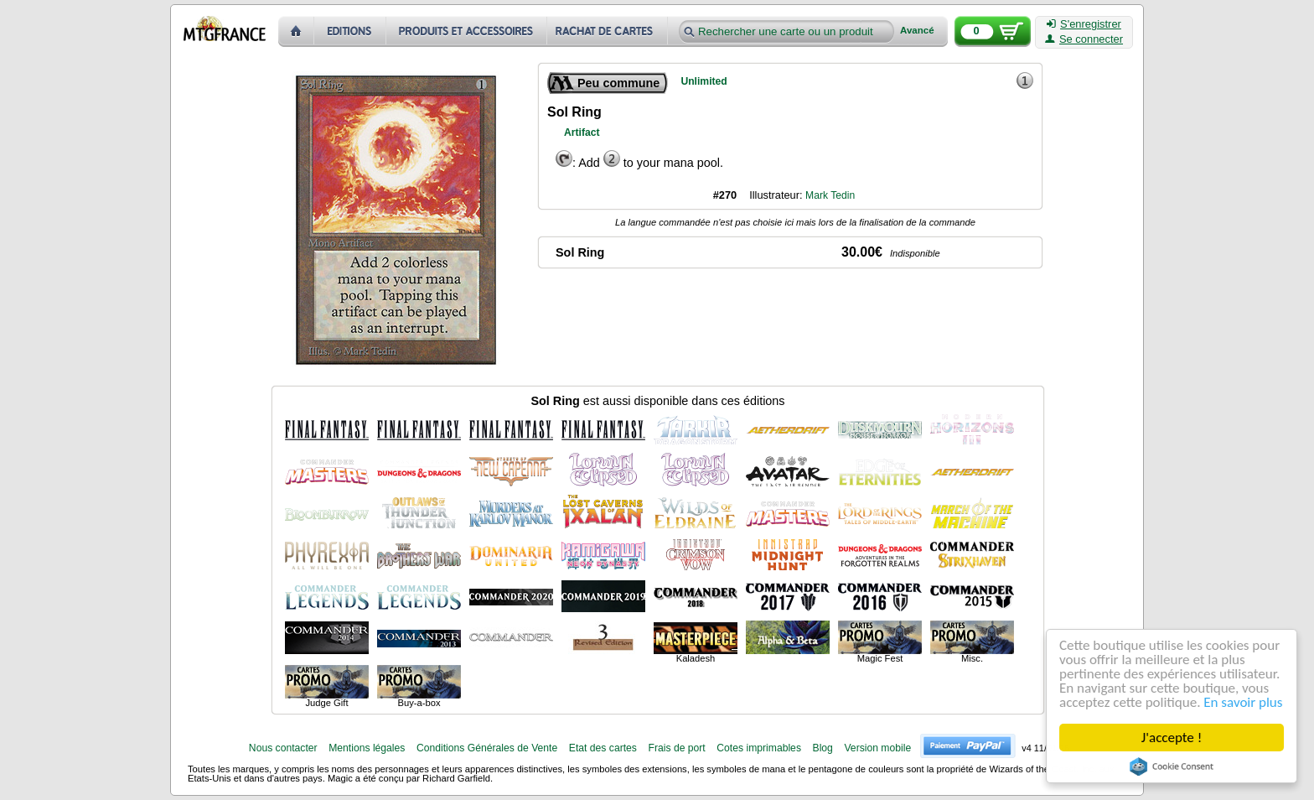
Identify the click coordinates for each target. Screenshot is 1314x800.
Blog (823, 748)
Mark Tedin (830, 195)
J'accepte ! (1171, 737)
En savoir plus (1242, 702)
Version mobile (877, 748)
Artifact (582, 132)
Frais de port (676, 748)
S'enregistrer (1084, 24)
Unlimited (703, 81)
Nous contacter (283, 748)
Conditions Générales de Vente (486, 748)
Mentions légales (366, 748)
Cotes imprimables (758, 748)
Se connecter (1084, 39)
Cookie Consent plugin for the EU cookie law (1171, 766)
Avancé (917, 30)
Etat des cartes (603, 748)
